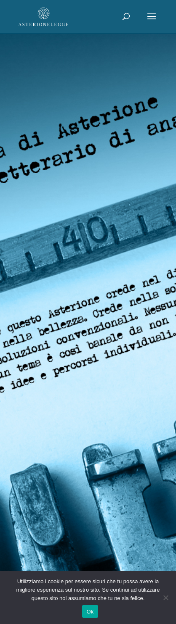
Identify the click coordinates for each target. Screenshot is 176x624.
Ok (89, 611)
